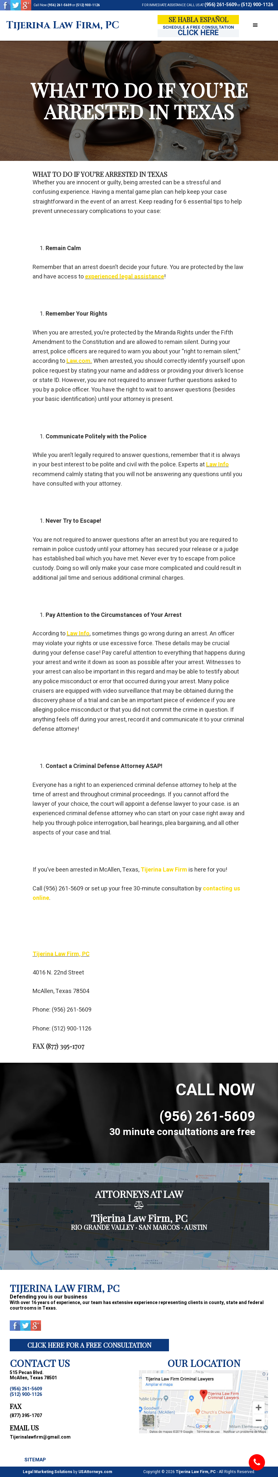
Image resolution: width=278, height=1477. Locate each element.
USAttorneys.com (95, 1472)
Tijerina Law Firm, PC (63, 25)
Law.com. (79, 361)
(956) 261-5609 (60, 5)
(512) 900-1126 (88, 5)
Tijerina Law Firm (164, 869)
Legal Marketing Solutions (47, 1472)
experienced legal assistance (124, 276)
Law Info (217, 464)
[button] (255, 25)
